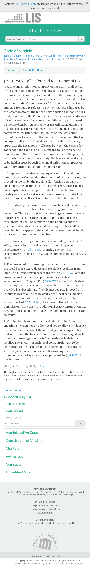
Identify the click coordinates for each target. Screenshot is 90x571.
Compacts (13, 464)
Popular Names (15, 403)
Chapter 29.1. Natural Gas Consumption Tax (38, 59)
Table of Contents (12, 55)
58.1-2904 (33, 302)
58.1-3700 (51, 281)
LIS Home (37, 556)
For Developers (45, 519)
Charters (12, 448)
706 (24, 366)
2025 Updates (15, 410)
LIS (25, 18)
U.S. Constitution (45, 512)
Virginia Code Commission (45, 505)
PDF (32, 69)
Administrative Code (22, 432)
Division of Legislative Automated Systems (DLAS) (53, 563)
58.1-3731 (35, 249)
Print (23, 69)
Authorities (14, 456)
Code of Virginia (16, 38)
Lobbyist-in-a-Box (52, 556)
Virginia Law (45, 30)
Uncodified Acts (18, 472)
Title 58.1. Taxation (33, 55)
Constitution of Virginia (24, 440)
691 (18, 366)
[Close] (87, 3)
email (41, 69)
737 (41, 366)
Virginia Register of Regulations (45, 509)
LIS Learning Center (26, 3)
